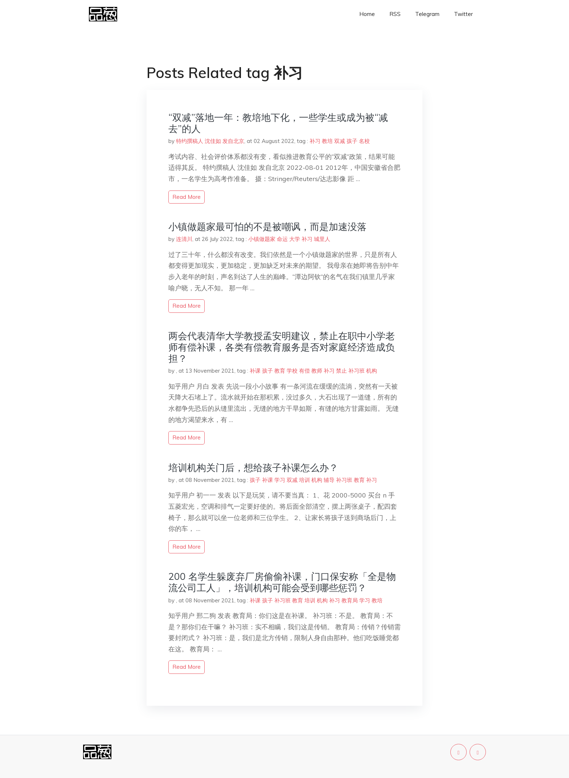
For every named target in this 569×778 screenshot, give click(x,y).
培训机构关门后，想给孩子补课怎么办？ (253, 468)
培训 (304, 479)
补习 (315, 141)
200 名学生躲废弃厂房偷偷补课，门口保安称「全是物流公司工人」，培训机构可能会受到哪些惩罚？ (282, 582)
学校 (292, 370)
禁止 (341, 370)
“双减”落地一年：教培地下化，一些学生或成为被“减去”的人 (278, 123)
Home (367, 14)
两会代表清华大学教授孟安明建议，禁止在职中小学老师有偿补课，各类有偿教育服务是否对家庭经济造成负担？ (281, 347)
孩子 (352, 141)
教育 (279, 370)
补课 (255, 370)
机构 (371, 370)
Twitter (463, 14)
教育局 (349, 600)
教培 (327, 141)
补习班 (356, 370)
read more (186, 196)
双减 (339, 141)
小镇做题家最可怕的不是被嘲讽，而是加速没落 (267, 227)
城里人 (322, 239)
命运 (282, 239)
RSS (395, 14)
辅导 (329, 479)
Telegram (427, 14)
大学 (294, 239)
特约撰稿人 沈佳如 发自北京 (210, 141)
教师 (316, 370)
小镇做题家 (261, 239)
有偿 (304, 370)
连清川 (184, 239)
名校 (364, 141)
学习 (279, 479)
